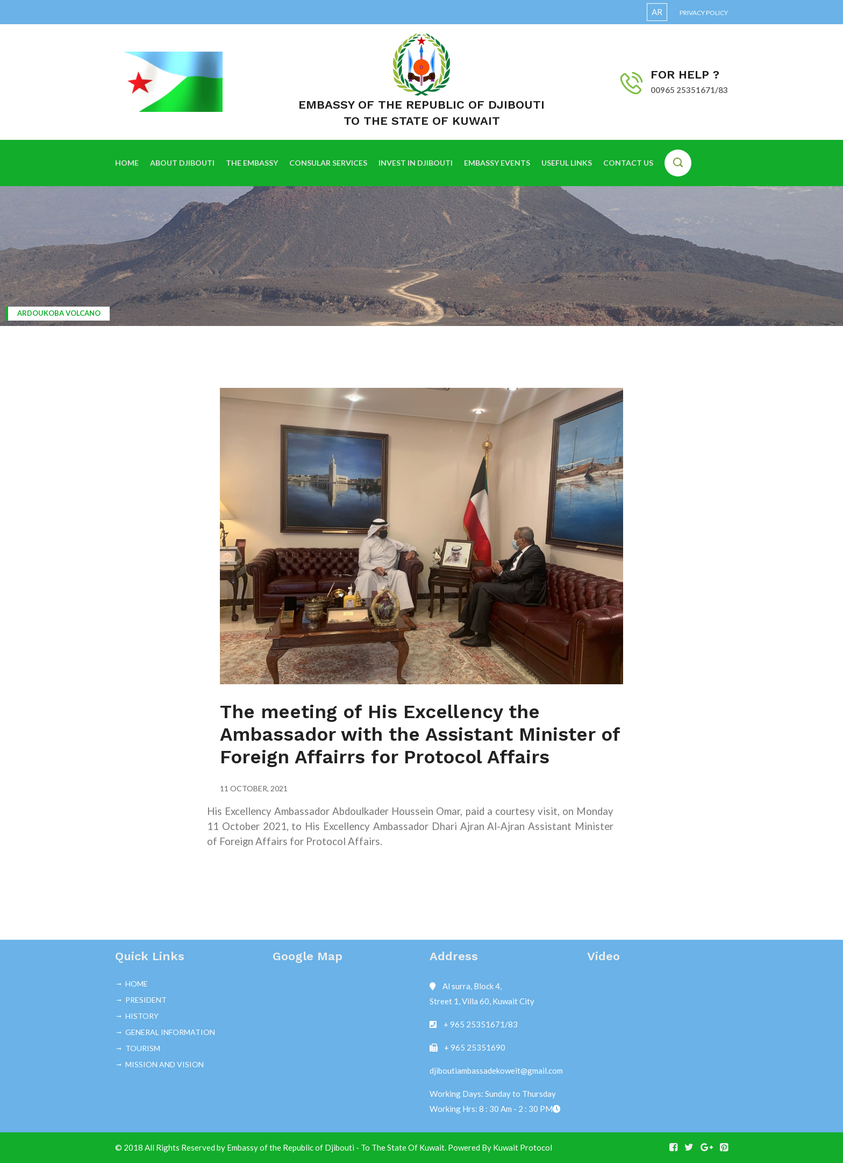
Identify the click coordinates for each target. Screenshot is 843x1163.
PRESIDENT (146, 999)
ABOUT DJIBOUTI (182, 162)
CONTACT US (628, 162)
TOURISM (142, 1048)
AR (657, 12)
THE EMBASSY (252, 162)
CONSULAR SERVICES (328, 162)
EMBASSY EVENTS (497, 162)
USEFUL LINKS (566, 162)
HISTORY (142, 1015)
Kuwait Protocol (522, 1147)
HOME (127, 162)
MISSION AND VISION (164, 1064)
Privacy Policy (704, 13)
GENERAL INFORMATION (170, 1032)
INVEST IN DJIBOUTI (415, 162)
